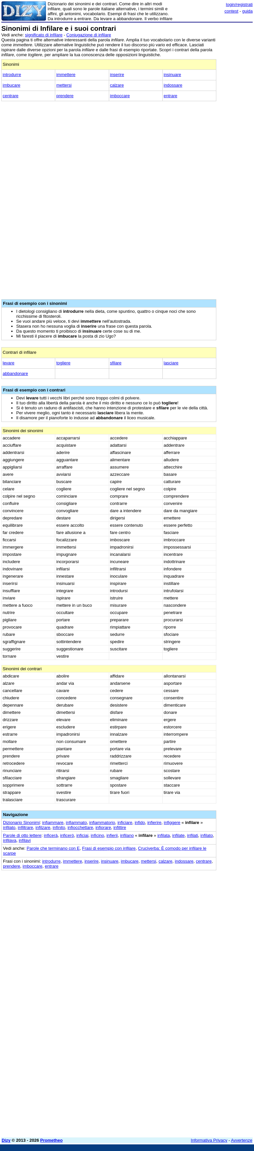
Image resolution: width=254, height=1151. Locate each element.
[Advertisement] (203, 911)
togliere (63, 362)
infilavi (25, 840)
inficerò (67, 835)
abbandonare (15, 373)
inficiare (124, 822)
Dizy (6, 1140)
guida (247, 11)
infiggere (172, 822)
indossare (173, 85)
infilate (178, 835)
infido (140, 822)
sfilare (116, 362)
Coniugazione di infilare (88, 34)
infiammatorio (102, 822)
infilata (163, 835)
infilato (9, 827)
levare (8, 362)
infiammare (53, 822)
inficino (97, 835)
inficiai (82, 835)
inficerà (51, 835)
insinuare (172, 74)
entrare (170, 95)
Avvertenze (241, 1140)
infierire (154, 822)
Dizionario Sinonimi (21, 822)
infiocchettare (80, 827)
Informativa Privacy (209, 1140)
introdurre (12, 74)
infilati (192, 835)
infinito (59, 827)
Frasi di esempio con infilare (109, 848)
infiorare (103, 827)
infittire (119, 827)
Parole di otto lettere (22, 835)
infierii (112, 835)
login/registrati (239, 4)
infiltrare (25, 827)
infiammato (76, 822)
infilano (127, 835)
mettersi (63, 85)
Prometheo (51, 1140)
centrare (11, 95)
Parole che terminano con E (53, 848)
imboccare (120, 95)
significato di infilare (44, 34)
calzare (117, 85)
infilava (9, 840)
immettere (65, 74)
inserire (117, 74)
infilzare (42, 827)
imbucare (11, 85)
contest (231, 11)
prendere (64, 95)
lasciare (171, 362)
